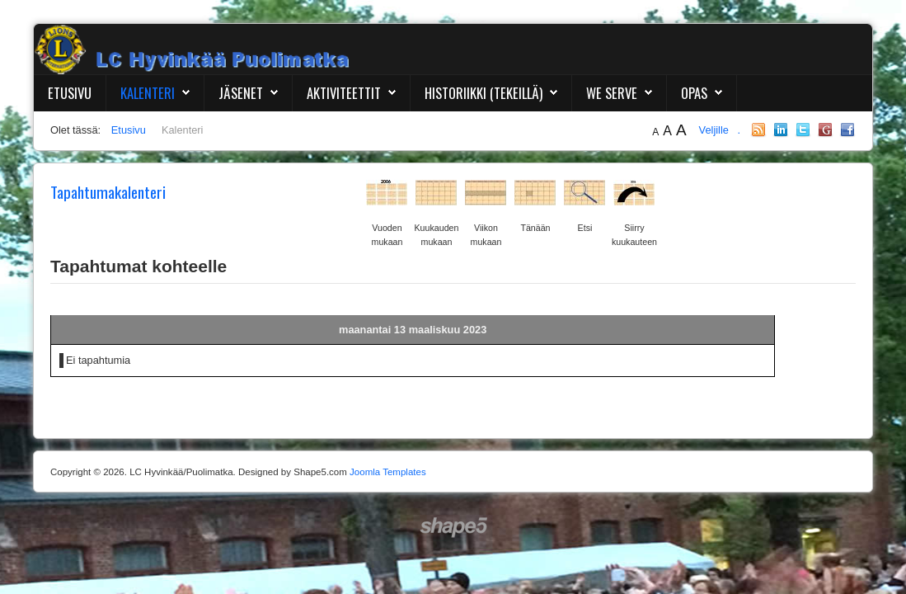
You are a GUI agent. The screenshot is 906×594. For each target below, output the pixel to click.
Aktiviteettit (344, 92)
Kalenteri (147, 92)
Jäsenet (240, 92)
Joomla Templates (388, 472)
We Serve (611, 92)
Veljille (715, 130)
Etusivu (70, 92)
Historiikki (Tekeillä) (483, 92)
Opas (694, 92)
